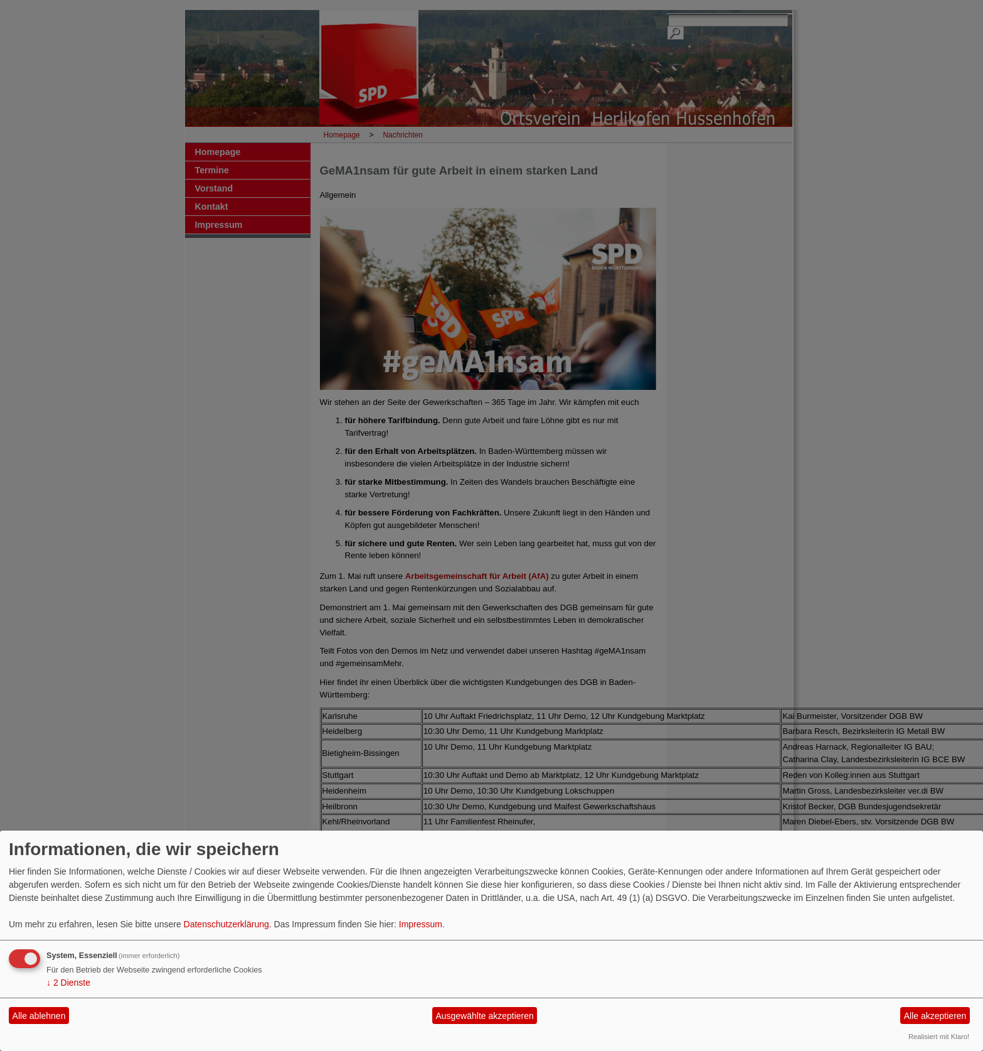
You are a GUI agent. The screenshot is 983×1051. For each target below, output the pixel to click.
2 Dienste (68, 983)
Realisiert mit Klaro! (938, 1036)
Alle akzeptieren (935, 1016)
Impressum (420, 924)
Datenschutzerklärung (226, 924)
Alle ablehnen (39, 1016)
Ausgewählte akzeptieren (484, 1016)
